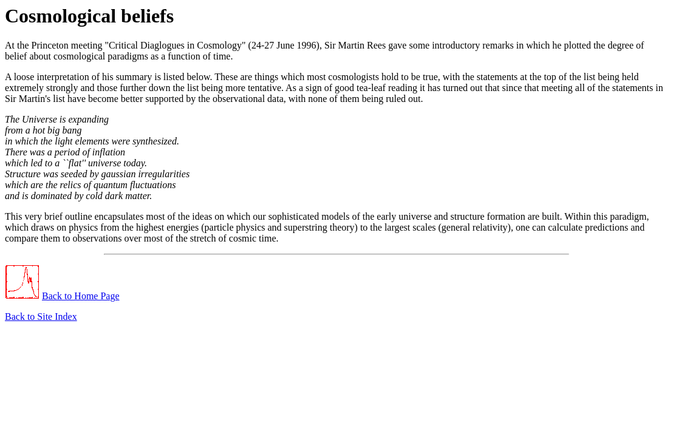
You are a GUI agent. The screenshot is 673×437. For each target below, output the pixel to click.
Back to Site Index (41, 316)
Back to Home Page (81, 296)
